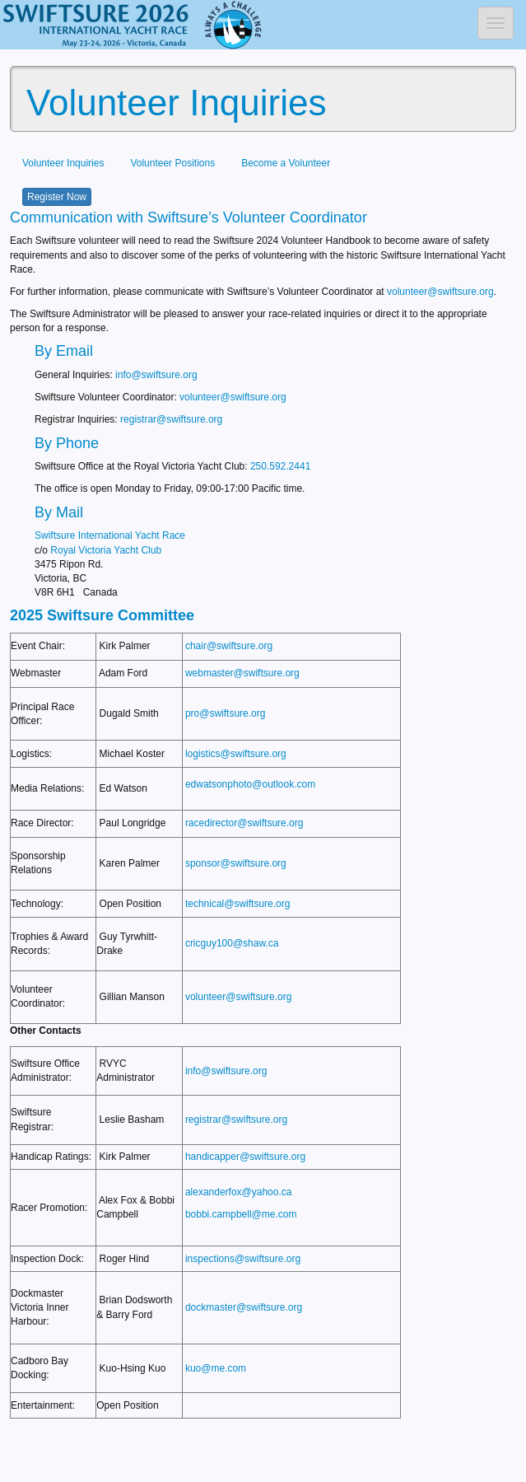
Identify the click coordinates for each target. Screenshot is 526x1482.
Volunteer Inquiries (63, 163)
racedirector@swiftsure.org (244, 823)
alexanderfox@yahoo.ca (238, 1192)
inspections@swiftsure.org (242, 1259)
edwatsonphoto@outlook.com (250, 784)
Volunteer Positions (172, 163)
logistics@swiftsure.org (235, 754)
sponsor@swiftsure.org (235, 863)
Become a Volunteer (285, 163)
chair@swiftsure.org (228, 646)
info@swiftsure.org (156, 375)
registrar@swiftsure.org (171, 419)
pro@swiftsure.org (225, 713)
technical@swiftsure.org (238, 903)
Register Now (56, 197)
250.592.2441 (280, 466)
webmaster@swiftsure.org (242, 673)
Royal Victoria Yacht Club (105, 550)
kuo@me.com (215, 1368)
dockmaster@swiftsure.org (243, 1307)
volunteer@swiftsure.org (440, 291)
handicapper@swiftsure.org (245, 1156)
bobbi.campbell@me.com (241, 1214)
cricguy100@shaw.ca (232, 943)
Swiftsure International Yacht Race (110, 535)
